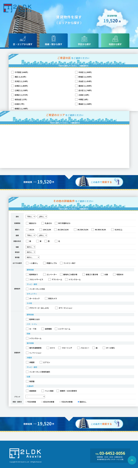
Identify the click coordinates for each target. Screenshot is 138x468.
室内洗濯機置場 (33, 348)
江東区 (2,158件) (21, 90)
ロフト (51, 348)
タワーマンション (63, 308)
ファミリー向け (67, 263)
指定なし (82, 402)
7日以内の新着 (66, 402)
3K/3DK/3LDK (81, 229)
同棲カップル (50, 263)
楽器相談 (31, 391)
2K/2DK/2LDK (61, 229)
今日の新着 (30, 402)
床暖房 (30, 362)
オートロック (33, 298)
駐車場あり (32, 274)
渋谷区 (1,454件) (85, 81)
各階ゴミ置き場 (90, 274)
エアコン (45, 362)
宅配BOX (118, 274)
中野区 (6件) (83, 99)
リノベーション (33, 352)
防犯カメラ (51, 298)
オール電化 (109, 348)
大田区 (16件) (83, 95)
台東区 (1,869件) (21, 86)
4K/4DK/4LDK (98, 229)
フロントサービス (34, 279)
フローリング (65, 348)
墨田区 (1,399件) (85, 86)
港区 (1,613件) (20, 76)
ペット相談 (47, 391)
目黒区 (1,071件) (21, 95)
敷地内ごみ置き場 (68, 274)
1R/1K (30, 229)
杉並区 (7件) (19, 104)
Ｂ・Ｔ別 (31, 328)
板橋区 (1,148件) (21, 108)
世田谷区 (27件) (21, 99)
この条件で (101, 182)
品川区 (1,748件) (85, 90)
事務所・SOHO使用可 (66, 391)
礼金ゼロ (46, 223)
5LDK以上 (116, 229)
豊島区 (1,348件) (85, 104)
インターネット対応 (35, 289)
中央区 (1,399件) (85, 72)
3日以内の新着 (47, 402)
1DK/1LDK (45, 229)
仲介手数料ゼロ (62, 223)
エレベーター (50, 274)
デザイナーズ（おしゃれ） (38, 308)
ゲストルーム (55, 279)
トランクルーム (73, 279)
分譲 (104, 274)
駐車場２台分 (33, 319)
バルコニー (83, 348)
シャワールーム (62, 328)
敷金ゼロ (31, 223)
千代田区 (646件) (21, 72)
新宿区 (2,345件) (85, 76)
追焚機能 (46, 328)
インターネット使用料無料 (38, 372)
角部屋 (30, 381)
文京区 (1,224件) (21, 81)
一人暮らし (32, 263)
